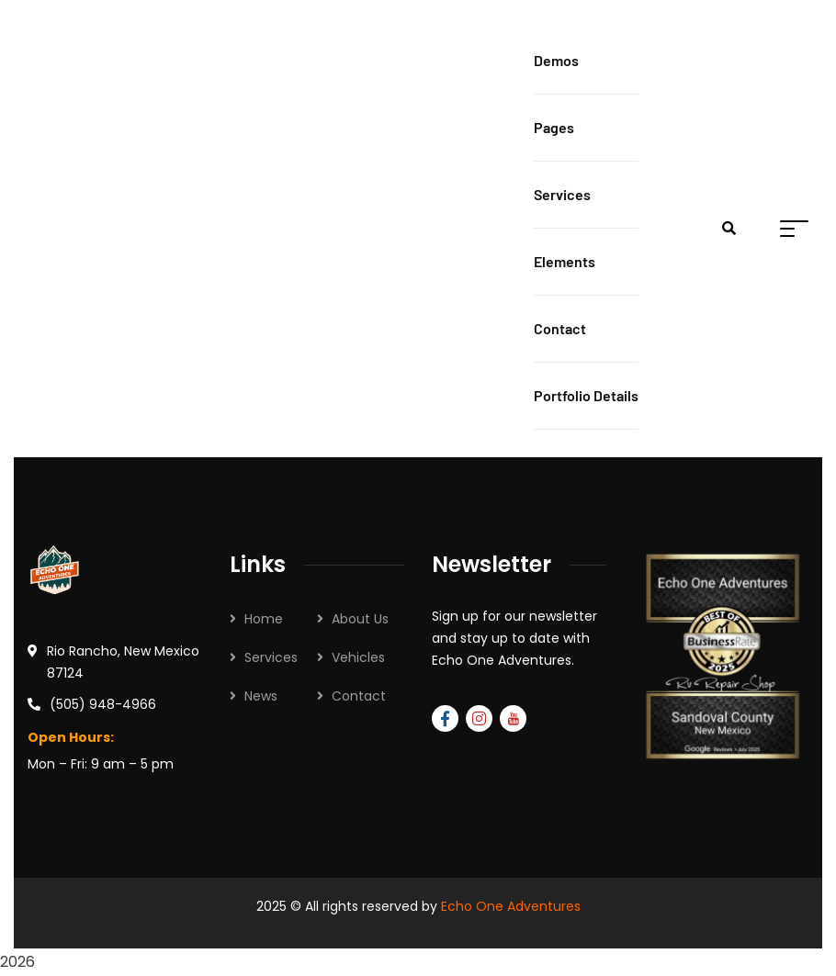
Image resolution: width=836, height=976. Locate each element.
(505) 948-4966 (103, 704)
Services (271, 657)
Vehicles (358, 657)
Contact (359, 696)
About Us (360, 619)
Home (263, 619)
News (260, 696)
